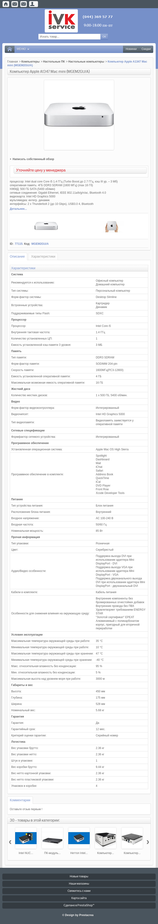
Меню (23, 49)
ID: (12, 243)
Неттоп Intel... (79, 853)
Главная (12, 61)
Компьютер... (105, 853)
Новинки (131, 49)
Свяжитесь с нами (79, 891)
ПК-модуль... (52, 853)
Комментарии (20, 800)
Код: (27, 243)
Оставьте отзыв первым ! (26, 809)
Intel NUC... (26, 853)
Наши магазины (79, 884)
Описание (17, 256)
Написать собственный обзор (33, 159)
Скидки (146, 49)
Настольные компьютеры (86, 61)
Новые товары (79, 876)
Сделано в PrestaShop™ (79, 905)
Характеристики (43, 256)
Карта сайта (79, 898)
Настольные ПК (54, 61)
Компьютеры (30, 61)
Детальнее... (18, 208)
